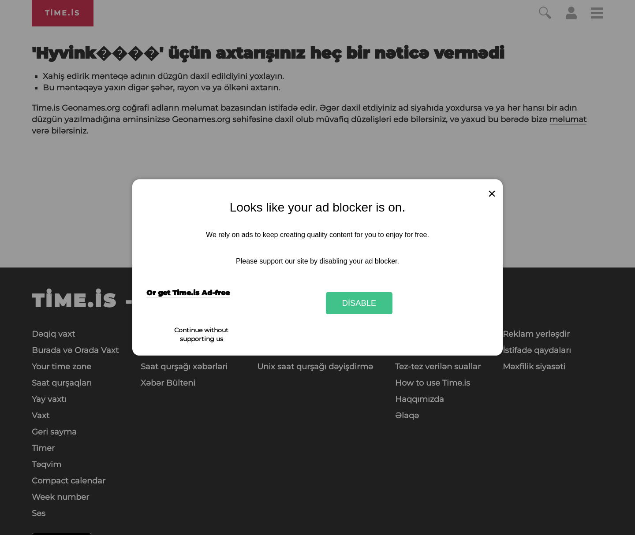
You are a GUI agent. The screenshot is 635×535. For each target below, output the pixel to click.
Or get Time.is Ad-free (188, 293)
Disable (359, 303)
